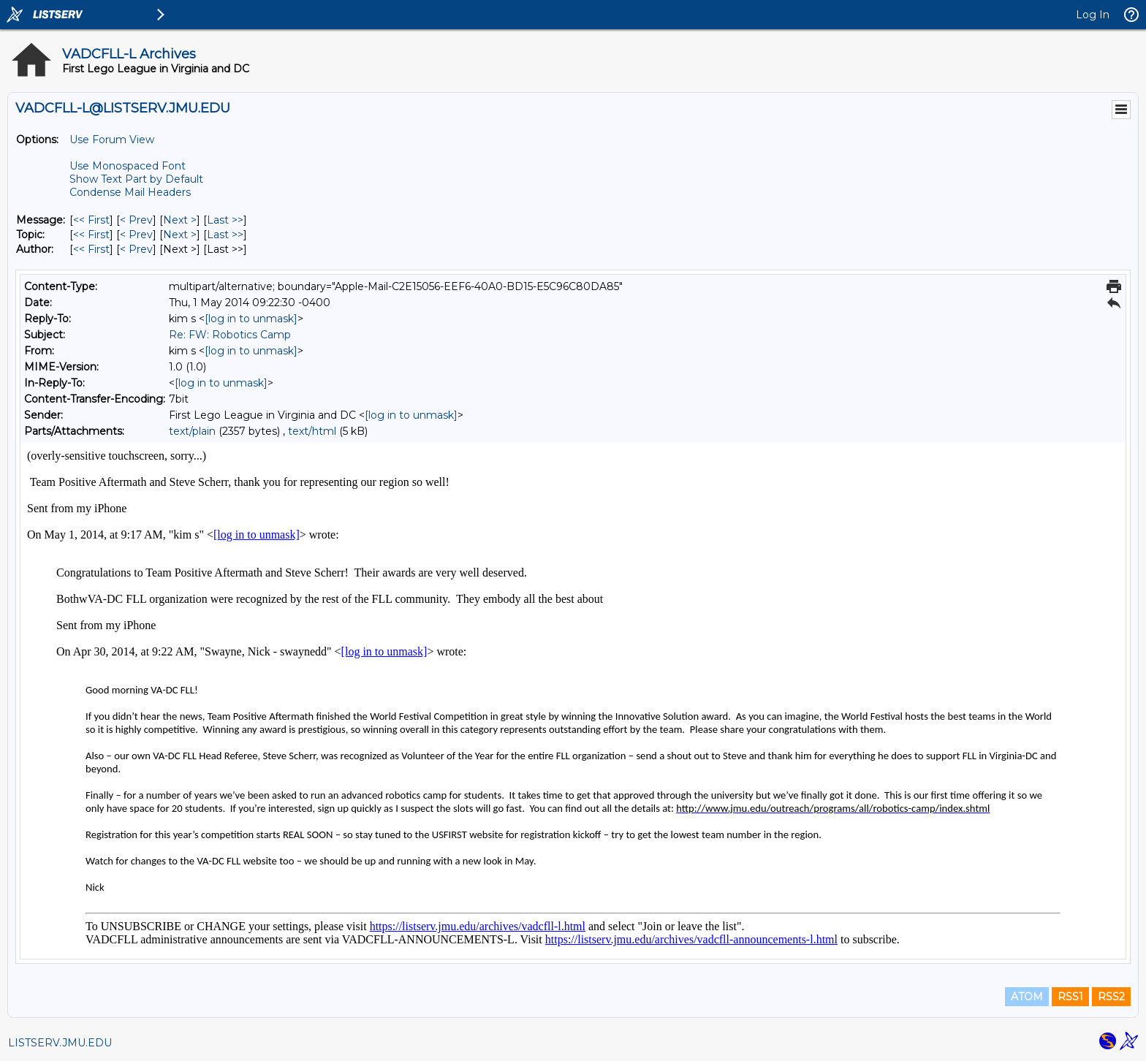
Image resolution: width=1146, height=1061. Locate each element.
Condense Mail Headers (130, 192)
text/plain (192, 431)
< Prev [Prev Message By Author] (136, 249)
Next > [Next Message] (180, 220)
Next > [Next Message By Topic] (180, 234)
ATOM (1027, 996)
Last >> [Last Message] (225, 220)
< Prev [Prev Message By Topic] (136, 234)
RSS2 (1111, 996)
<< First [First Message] (91, 220)
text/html (312, 431)
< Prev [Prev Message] (136, 220)
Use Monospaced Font (127, 165)
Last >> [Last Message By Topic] (225, 234)
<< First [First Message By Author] (91, 249)
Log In (1092, 14)
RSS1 (1070, 996)
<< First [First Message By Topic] (91, 234)
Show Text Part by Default (136, 179)
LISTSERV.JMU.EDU (60, 1042)
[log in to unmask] (251, 318)
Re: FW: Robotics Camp (230, 334)
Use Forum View (111, 139)
